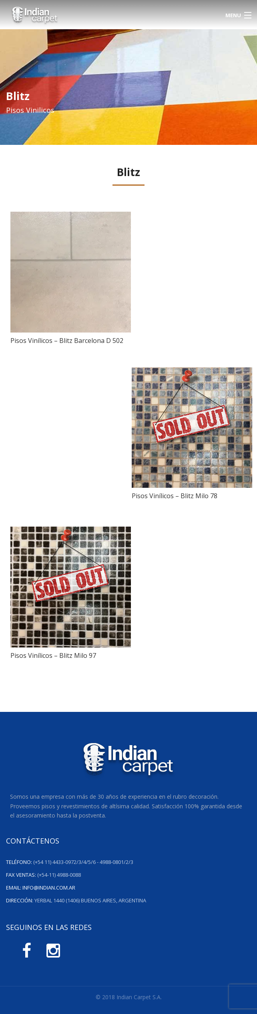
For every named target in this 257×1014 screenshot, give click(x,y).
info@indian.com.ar (48, 887)
